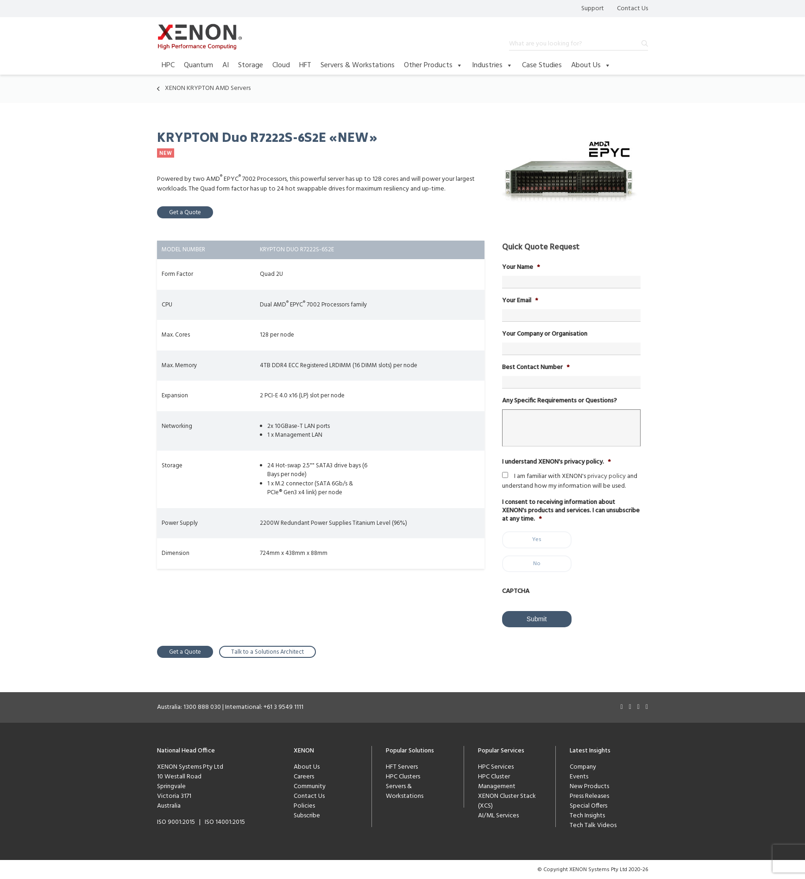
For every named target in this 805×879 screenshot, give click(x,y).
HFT (305, 65)
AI (225, 65)
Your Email (520, 301)
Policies (304, 805)
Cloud (281, 65)
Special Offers (588, 805)
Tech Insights (587, 815)
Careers (304, 776)
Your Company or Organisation (544, 334)
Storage (250, 65)
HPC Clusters (403, 776)
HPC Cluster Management (497, 781)
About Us (591, 65)
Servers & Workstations (358, 65)
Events (579, 776)
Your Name (521, 267)
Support (592, 8)
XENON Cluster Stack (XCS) (507, 800)
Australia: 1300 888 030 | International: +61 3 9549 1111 (230, 706)
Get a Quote (185, 212)
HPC (168, 65)
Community (310, 786)
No (537, 563)
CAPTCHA (515, 591)
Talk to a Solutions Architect (267, 651)
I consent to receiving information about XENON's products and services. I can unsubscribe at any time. (571, 511)
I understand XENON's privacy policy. (556, 462)
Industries (492, 65)
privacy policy (606, 476)
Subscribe (307, 815)
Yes (536, 539)
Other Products (433, 65)
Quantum (198, 65)
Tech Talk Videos (593, 825)
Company (583, 766)
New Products (589, 786)
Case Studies (542, 65)
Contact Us (632, 8)
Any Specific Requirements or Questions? (559, 401)
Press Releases (589, 795)
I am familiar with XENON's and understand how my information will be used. (569, 481)
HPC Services (496, 766)
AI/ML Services (498, 815)
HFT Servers (402, 766)
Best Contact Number (536, 367)
